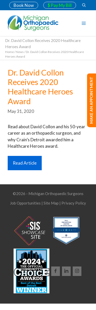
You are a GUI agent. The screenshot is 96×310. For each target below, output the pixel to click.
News (20, 52)
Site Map (51, 203)
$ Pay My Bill (60, 5)
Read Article (25, 163)
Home (9, 52)
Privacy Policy (73, 203)
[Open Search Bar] (84, 5)
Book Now (24, 5)
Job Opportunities (25, 203)
